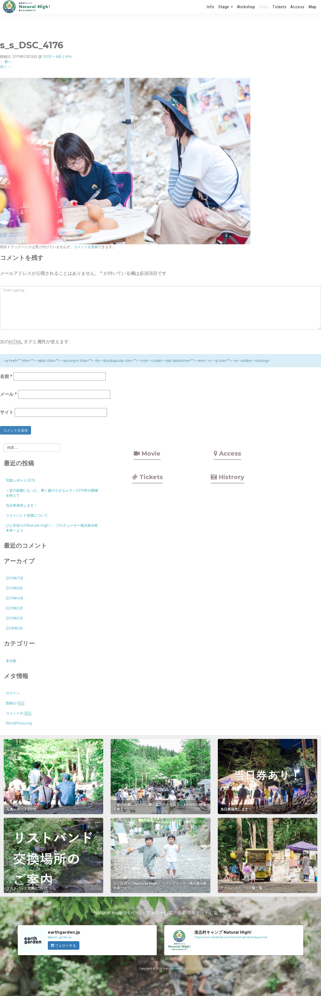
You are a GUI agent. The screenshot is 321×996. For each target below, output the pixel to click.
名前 (6, 376)
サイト (7, 412)
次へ (6, 66)
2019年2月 (14, 618)
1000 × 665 (52, 56)
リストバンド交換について (27, 515)
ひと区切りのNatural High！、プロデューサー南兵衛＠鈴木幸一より (52, 528)
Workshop (246, 11)
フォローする (63, 945)
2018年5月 (14, 628)
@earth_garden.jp (60, 937)
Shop (263, 11)
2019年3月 (14, 608)
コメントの (19, 713)
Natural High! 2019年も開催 (26, 11)
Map (312, 11)
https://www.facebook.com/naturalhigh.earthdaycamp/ (230, 937)
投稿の (15, 703)
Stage (225, 11)
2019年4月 (14, 598)
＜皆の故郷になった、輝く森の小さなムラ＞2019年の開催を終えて (52, 493)
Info (210, 11)
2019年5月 (14, 588)
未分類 (11, 661)
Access (297, 11)
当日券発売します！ (21, 505)
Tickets (279, 11)
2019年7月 (14, 578)
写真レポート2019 (20, 480)
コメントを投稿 (86, 247)
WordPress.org (19, 723)
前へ (6, 61)
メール (8, 394)
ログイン (13, 693)
